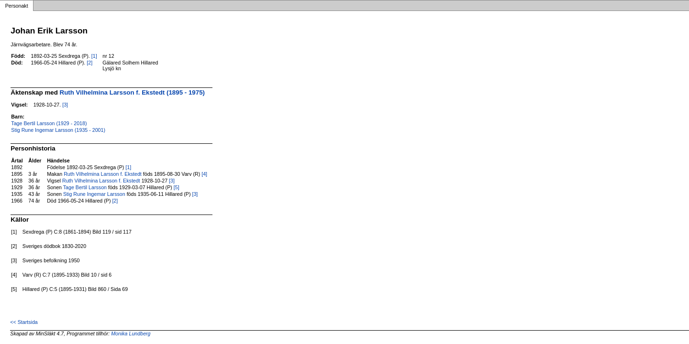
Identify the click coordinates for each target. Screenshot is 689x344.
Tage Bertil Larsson (85, 187)
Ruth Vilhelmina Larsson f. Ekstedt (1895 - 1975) (132, 92)
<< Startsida (23, 322)
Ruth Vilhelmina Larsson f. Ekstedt (103, 174)
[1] (94, 56)
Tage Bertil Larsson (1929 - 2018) (49, 123)
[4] (204, 174)
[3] (65, 105)
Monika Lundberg (130, 333)
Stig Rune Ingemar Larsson (94, 194)
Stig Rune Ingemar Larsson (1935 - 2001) (58, 130)
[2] (89, 62)
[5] (176, 187)
